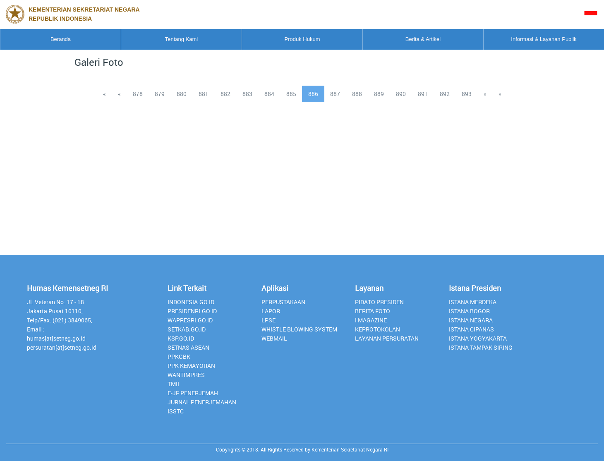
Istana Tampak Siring (481, 347)
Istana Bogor (469, 311)
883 (247, 94)
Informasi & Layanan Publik (543, 39)
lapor (270, 311)
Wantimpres (186, 375)
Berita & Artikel (423, 39)
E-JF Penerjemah (193, 393)
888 (357, 94)
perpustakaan (283, 302)
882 (225, 94)
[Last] (500, 94)
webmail (274, 338)
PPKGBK (179, 356)
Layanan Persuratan (387, 338)
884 (269, 94)
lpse (268, 320)
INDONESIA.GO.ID (191, 302)
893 (467, 94)
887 (335, 94)
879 (160, 94)
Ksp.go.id (181, 338)
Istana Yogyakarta (478, 338)
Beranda (60, 39)
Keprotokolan (377, 329)
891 (423, 94)
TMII (173, 384)
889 (379, 94)
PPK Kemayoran (191, 366)
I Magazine (371, 320)
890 (401, 94)
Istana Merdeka (472, 302)
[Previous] (104, 94)
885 (291, 94)
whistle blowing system (299, 329)
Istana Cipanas (471, 329)
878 (138, 94)
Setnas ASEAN (188, 347)
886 (313, 94)
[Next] (485, 94)
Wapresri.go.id (190, 320)
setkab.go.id (187, 329)
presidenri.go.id (192, 311)
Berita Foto (372, 311)
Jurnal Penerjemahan (202, 402)
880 (182, 94)
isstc (176, 411)
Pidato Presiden (379, 302)
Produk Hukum (302, 39)
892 (445, 94)
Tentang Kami (181, 39)
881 (204, 94)
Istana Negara (471, 320)
